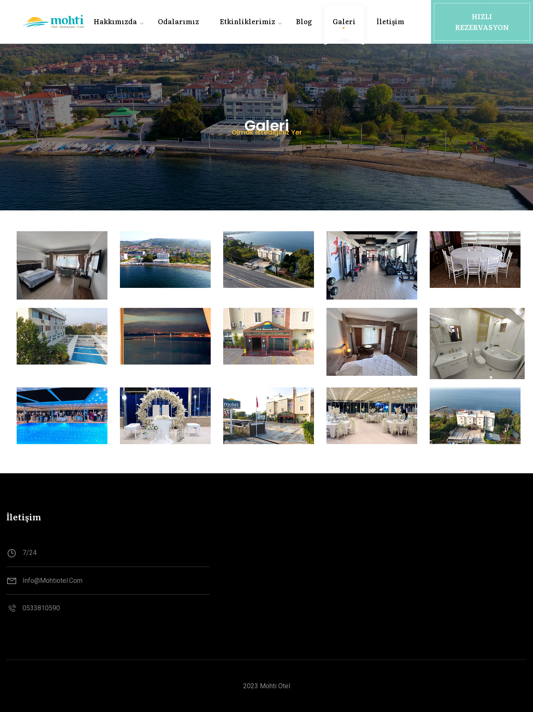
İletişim (390, 21)
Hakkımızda (115, 21)
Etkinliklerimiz (247, 21)
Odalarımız (178, 21)
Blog (304, 21)
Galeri (344, 21)
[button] (482, 22)
